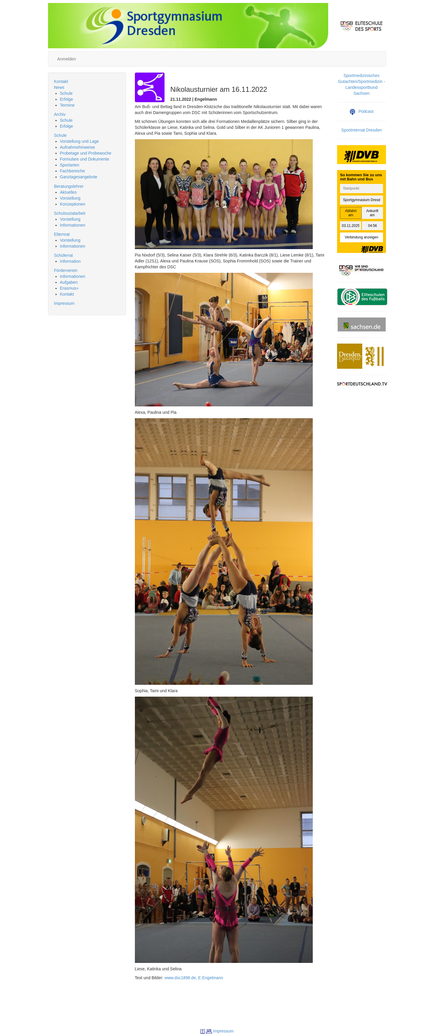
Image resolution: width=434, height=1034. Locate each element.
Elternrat (62, 234)
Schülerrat (63, 255)
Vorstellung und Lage (79, 141)
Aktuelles (68, 192)
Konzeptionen (72, 204)
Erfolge (66, 99)
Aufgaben (69, 282)
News (59, 87)
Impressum (64, 303)
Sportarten (69, 165)
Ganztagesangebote (78, 176)
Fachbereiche (72, 171)
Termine (67, 105)
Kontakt (61, 81)
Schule (66, 93)
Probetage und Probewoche (85, 153)
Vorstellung (70, 198)
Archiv (60, 114)
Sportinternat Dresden (361, 130)
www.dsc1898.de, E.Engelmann (194, 977)
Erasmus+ (69, 288)
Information (70, 261)
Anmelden (66, 59)
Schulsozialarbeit (69, 213)
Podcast (362, 111)
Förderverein (65, 270)
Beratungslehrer (69, 186)
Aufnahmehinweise (77, 147)
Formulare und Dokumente (84, 159)
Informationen (72, 225)
